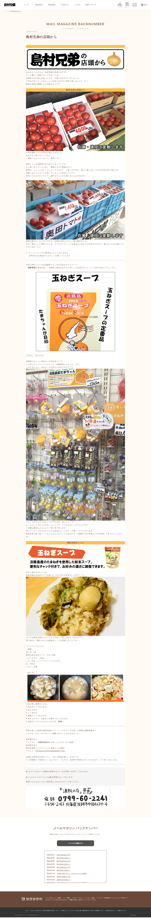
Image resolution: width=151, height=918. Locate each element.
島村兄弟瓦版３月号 (63, 862)
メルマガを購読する (75, 843)
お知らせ (64, 5)
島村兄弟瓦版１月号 (63, 877)
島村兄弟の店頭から (63, 859)
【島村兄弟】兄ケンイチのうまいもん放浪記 (72, 874)
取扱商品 (51, 5)
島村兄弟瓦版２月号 (63, 868)
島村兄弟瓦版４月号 (63, 855)
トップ (26, 5)
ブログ (77, 5)
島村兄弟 (38, 5)
